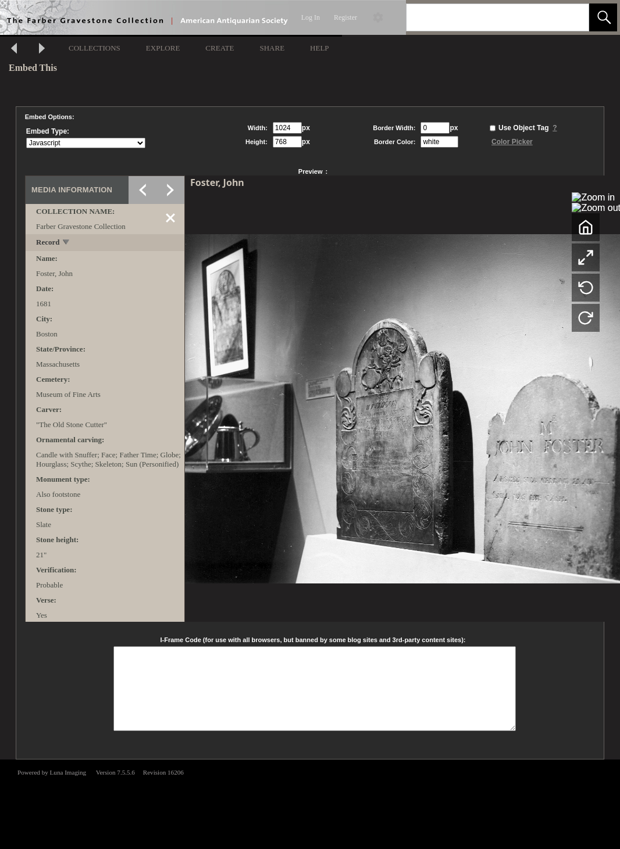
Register (345, 17)
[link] (570, 17)
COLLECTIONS (94, 48)
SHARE (271, 48)
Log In (310, 17)
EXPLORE (163, 48)
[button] (603, 17)
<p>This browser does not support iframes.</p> (310, 803)
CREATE (219, 48)
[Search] (483, 17)
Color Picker (512, 142)
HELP (319, 48)
